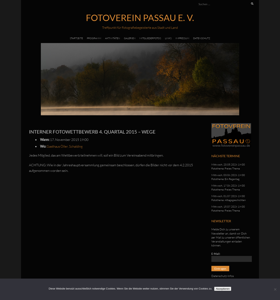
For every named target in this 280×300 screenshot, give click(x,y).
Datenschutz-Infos (222, 276)
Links (168, 38)
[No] (275, 289)
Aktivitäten (112, 38)
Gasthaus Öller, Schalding (65, 146)
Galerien (129, 38)
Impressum (182, 38)
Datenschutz (201, 38)
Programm (94, 38)
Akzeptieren (223, 288)
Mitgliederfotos (150, 38)
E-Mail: (215, 253)
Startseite (76, 38)
